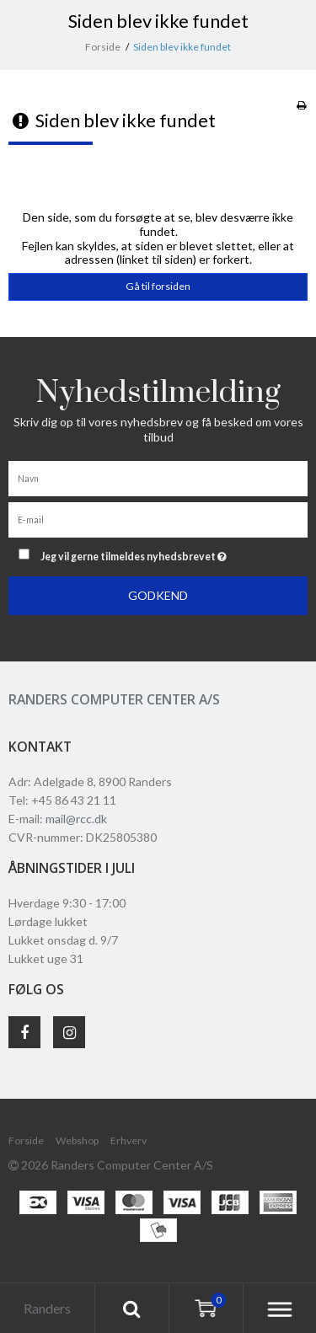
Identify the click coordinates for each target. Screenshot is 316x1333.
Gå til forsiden (158, 286)
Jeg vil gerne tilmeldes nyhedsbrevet (151, 553)
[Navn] (158, 477)
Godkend (158, 595)
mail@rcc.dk (76, 818)
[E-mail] (158, 518)
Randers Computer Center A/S (114, 699)
